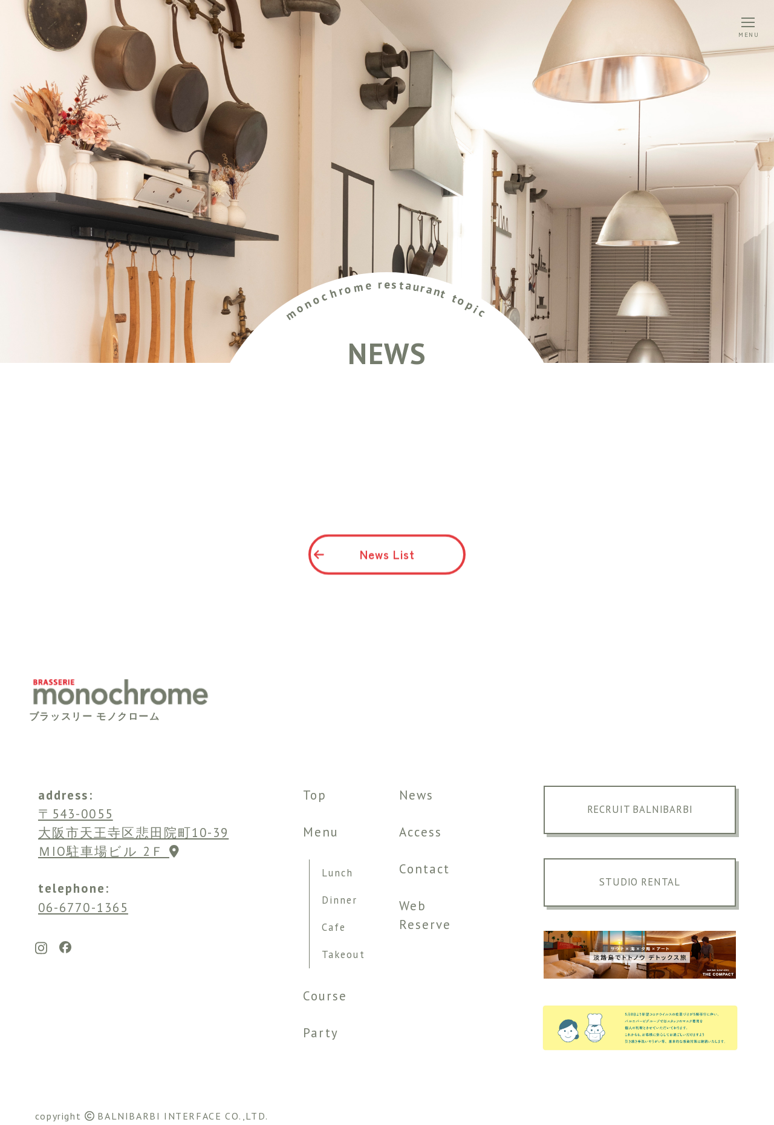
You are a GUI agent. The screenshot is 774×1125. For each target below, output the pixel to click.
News (416, 795)
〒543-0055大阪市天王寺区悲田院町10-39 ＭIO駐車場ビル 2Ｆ (133, 832)
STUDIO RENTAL (639, 882)
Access (420, 832)
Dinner (339, 900)
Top (315, 795)
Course (325, 996)
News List (364, 559)
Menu (321, 832)
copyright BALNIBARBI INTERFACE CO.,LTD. (151, 1116)
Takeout (343, 954)
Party (321, 1033)
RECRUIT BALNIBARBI (640, 809)
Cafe (334, 927)
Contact (424, 869)
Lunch (337, 872)
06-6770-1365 (83, 907)
